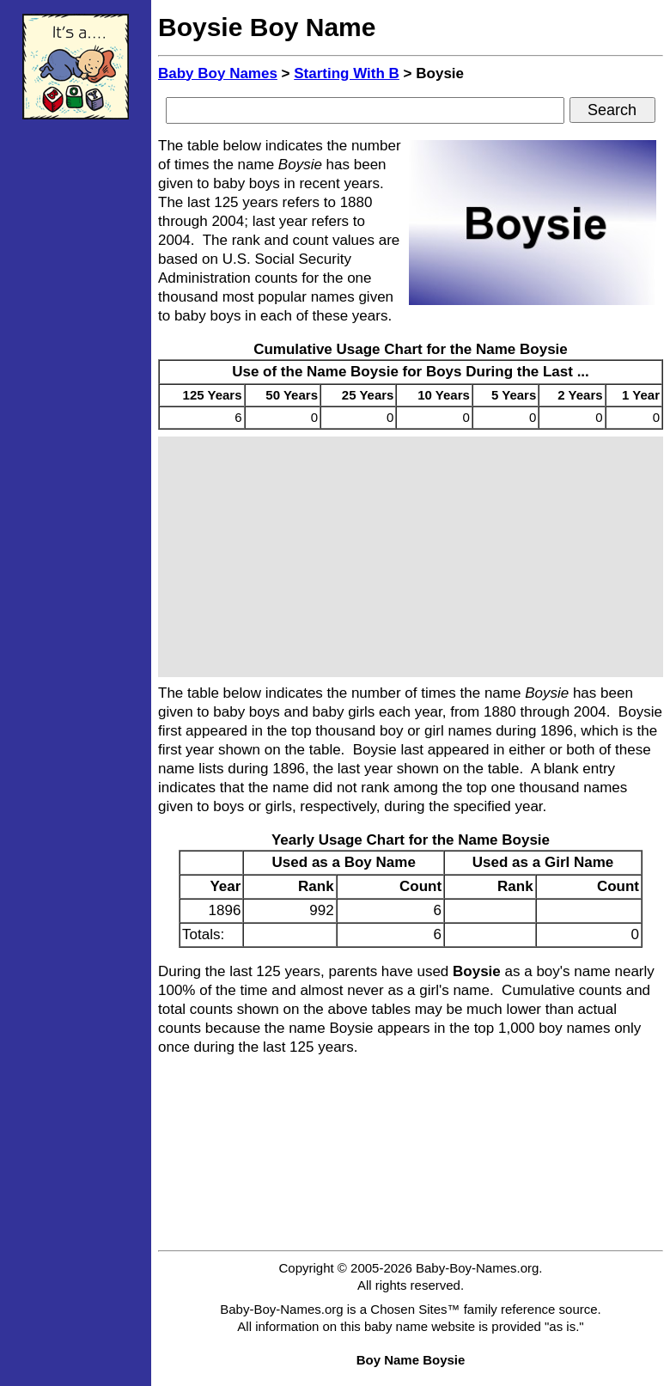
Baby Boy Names (217, 73)
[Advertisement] (75, 391)
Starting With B (346, 73)
